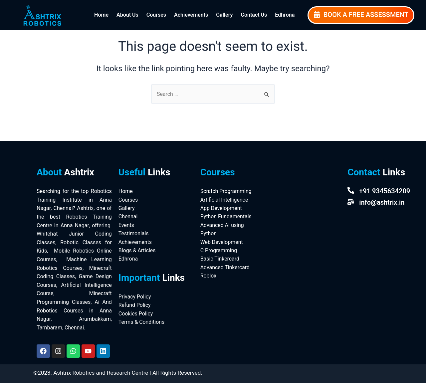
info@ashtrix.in (381, 202)
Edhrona (285, 15)
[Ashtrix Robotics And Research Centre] (303, 207)
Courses (156, 15)
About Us (127, 15)
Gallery (224, 15)
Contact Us (254, 15)
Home (101, 15)
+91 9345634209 (384, 191)
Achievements (191, 15)
